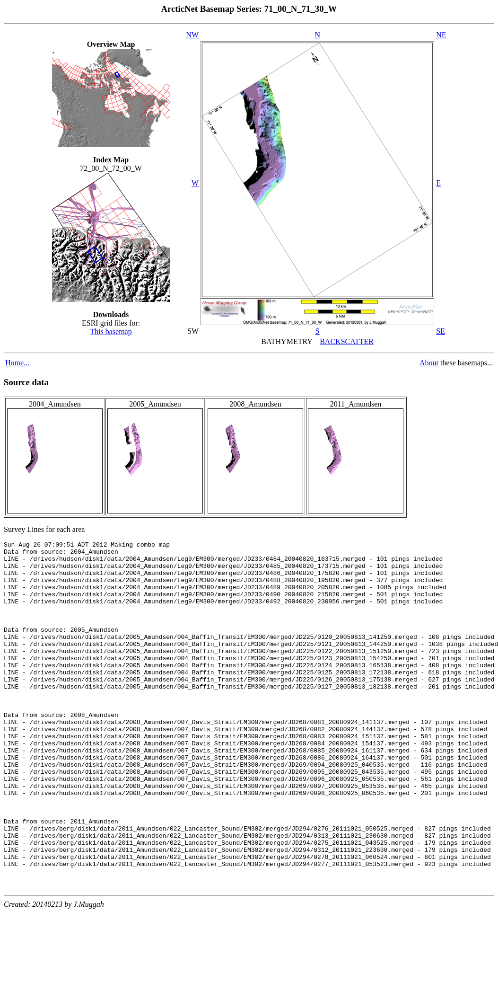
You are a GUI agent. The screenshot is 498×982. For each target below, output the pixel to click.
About (428, 363)
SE (440, 331)
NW (192, 35)
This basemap (110, 331)
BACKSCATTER (347, 341)
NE (441, 35)
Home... (17, 363)
